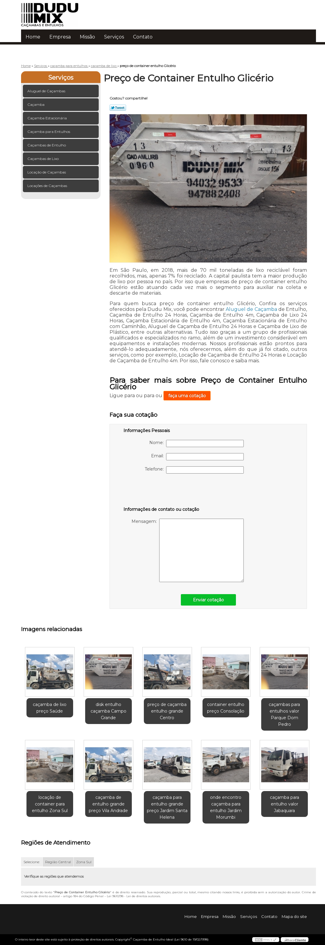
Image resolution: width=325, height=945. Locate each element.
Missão (87, 37)
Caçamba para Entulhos (49, 131)
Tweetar (118, 108)
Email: (197, 456)
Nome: (196, 443)
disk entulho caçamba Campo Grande (108, 711)
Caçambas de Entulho (47, 145)
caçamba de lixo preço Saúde (50, 708)
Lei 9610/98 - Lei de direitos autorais (133, 896)
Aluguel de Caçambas (46, 91)
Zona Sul (83, 862)
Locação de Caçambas (47, 172)
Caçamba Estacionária (47, 118)
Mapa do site (294, 916)
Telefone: (194, 470)
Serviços (114, 37)
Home (33, 37)
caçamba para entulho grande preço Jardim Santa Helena (167, 807)
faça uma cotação (187, 395)
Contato (143, 37)
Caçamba (36, 104)
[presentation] (161, 491)
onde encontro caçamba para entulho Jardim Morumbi (226, 807)
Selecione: (31, 862)
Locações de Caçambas (47, 185)
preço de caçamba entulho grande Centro (167, 711)
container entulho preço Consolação (225, 708)
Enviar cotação (208, 600)
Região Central (58, 862)
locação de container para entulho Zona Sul (50, 804)
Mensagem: (188, 550)
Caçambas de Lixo (43, 158)
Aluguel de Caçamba (251, 309)
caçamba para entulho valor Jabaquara (284, 804)
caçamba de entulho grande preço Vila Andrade (108, 804)
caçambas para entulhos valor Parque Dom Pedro (284, 714)
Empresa (60, 37)
